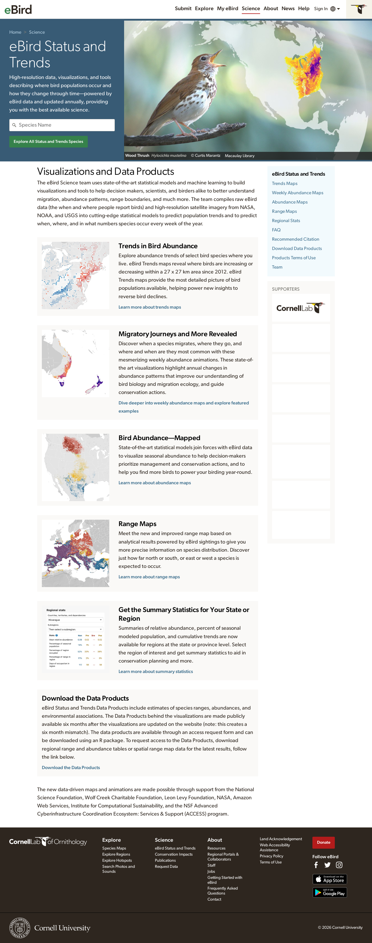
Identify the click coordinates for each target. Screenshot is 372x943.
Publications (165, 861)
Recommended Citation (295, 239)
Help (304, 8)
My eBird (227, 8)
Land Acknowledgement (281, 839)
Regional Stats (286, 220)
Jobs (211, 872)
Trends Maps (285, 183)
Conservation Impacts (174, 854)
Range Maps (284, 211)
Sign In (321, 8)
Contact (214, 899)
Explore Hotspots (117, 861)
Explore (204, 8)
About (271, 8)
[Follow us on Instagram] (339, 864)
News (288, 8)
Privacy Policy (271, 856)
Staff (211, 865)
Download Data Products (297, 248)
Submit (183, 8)
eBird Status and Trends (298, 174)
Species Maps (114, 848)
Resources (217, 848)
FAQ (276, 230)
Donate (323, 842)
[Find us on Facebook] (315, 864)
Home (15, 32)
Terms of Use (271, 862)
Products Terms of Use (294, 257)
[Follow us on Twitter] (327, 864)
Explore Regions (116, 854)
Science (251, 8)
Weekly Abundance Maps (297, 192)
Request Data (166, 867)
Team (277, 267)
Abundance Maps (290, 202)
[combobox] (67, 125)
